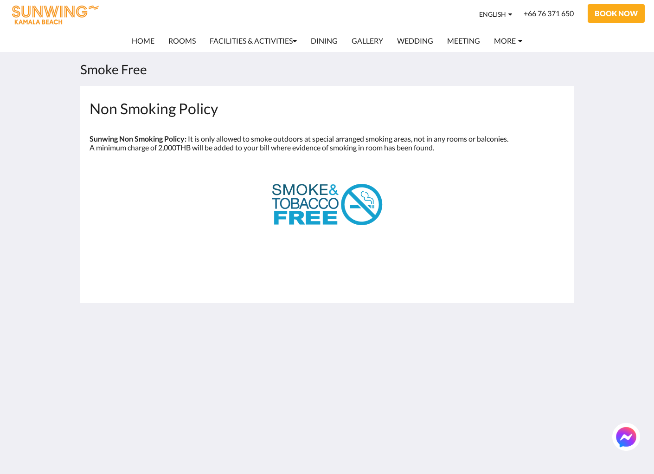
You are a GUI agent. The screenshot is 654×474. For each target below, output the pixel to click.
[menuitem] (143, 40)
